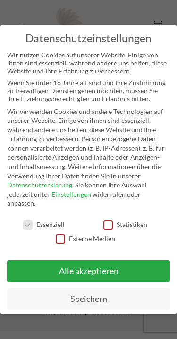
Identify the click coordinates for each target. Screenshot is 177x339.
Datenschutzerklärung (39, 185)
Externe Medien (85, 238)
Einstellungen (71, 194)
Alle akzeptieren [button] (88, 271)
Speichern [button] (88, 299)
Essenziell (44, 224)
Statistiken (125, 224)
